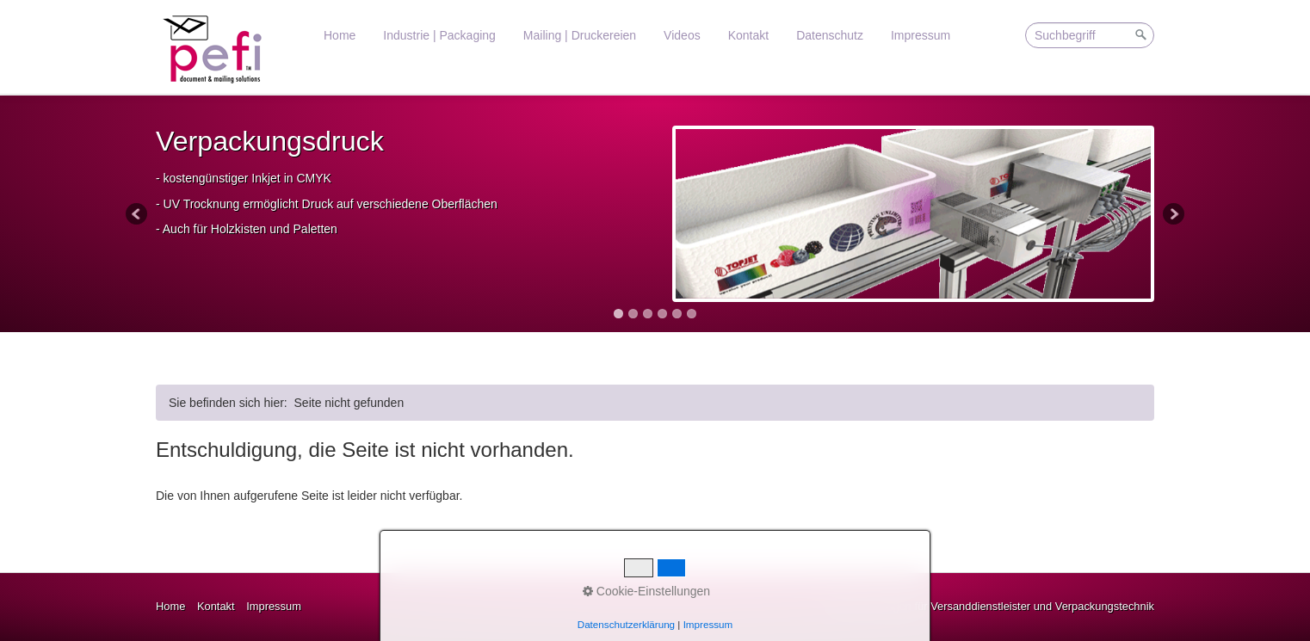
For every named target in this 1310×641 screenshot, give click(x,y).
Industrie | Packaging (439, 35)
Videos (682, 35)
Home (339, 35)
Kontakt (748, 35)
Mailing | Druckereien (579, 35)
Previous (138, 215)
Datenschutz (829, 35)
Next (1172, 215)
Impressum (920, 35)
